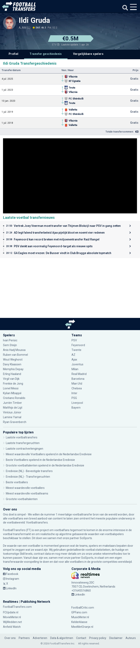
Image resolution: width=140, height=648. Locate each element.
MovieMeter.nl (12, 617)
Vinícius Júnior (12, 412)
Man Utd (77, 383)
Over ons (10, 638)
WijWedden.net (12, 622)
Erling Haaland (12, 374)
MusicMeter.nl (80, 617)
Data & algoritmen (61, 638)
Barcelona (78, 378)
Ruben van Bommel (15, 354)
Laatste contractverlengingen (24, 448)
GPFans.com (79, 612)
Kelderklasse (79, 622)
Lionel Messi (11, 388)
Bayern (76, 407)
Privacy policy (97, 638)
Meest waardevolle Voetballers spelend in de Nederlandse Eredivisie (49, 454)
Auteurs (131, 638)
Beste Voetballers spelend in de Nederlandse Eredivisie (40, 459)
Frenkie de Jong (13, 383)
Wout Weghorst (12, 359)
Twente (76, 350)
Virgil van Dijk (11, 378)
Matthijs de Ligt (12, 407)
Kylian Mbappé (12, 393)
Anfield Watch (12, 626)
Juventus (77, 364)
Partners (24, 638)
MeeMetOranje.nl (82, 626)
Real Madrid (79, 374)
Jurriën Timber (12, 402)
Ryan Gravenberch (14, 422)
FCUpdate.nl (10, 612)
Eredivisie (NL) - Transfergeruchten (28, 476)
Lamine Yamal (12, 417)
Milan (75, 369)
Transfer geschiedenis (46, 53)
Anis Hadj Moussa (14, 350)
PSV (74, 340)
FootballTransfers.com (17, 606)
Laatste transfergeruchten (23, 443)
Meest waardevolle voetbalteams (27, 493)
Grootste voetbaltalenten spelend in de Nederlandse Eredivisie (45, 465)
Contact (81, 638)
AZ (73, 354)
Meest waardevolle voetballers (25, 487)
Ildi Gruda (34, 20)
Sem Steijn (10, 345)
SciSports (86, 538)
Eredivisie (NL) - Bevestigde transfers (29, 471)
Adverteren (40, 638)
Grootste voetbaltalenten (22, 499)
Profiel (13, 53)
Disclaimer (116, 638)
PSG (74, 398)
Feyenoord (78, 345)
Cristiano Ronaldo (14, 398)
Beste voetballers (17, 482)
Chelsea (77, 388)
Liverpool (77, 402)
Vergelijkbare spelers (88, 53)
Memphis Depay (13, 369)
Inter (74, 393)
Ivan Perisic (10, 340)
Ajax (74, 359)
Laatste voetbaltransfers (21, 437)
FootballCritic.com (82, 607)
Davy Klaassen (12, 364)
